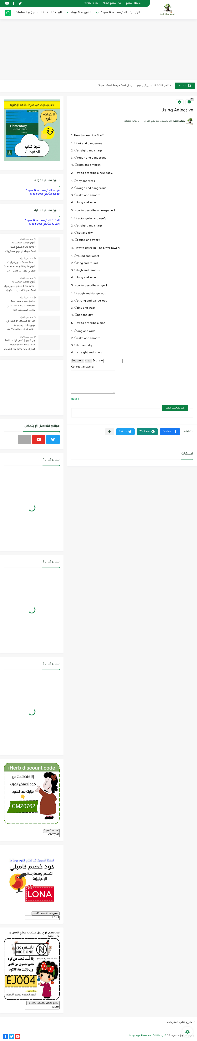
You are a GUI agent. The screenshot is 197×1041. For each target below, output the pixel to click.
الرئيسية (135, 12)
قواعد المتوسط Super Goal (43, 190)
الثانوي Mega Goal (81, 12)
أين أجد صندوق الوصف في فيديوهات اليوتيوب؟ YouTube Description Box (21, 325)
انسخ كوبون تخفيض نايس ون (43, 1003)
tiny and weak (84, 181)
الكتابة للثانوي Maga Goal (44, 224)
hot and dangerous (88, 143)
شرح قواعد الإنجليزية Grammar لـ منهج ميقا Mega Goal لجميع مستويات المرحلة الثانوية (20, 248)
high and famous (87, 270)
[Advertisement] (98, 50)
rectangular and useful (90, 219)
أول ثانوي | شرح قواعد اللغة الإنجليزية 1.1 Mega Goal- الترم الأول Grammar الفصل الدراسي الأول (20, 345)
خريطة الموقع (133, 3)
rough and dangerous (90, 158)
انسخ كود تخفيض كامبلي (45, 913)
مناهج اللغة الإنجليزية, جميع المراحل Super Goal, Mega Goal (134, 85)
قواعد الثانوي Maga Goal (45, 194)
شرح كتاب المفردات (179, 1021)
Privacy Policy (91, 3)
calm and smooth (88, 165)
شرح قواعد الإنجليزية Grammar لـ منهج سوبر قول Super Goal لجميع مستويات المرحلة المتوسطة (20, 287)
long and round (86, 263)
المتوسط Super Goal (114, 12)
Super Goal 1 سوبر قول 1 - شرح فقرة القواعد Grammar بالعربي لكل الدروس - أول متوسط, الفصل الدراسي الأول (20, 267)
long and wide (85, 202)
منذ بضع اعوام (26, 239)
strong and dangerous (90, 301)
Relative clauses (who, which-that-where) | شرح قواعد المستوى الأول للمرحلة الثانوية (21, 306)
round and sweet (87, 240)
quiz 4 (75, 399)
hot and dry (83, 233)
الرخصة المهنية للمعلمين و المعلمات (39, 12)
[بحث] (8, 13)
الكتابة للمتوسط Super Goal (42, 220)
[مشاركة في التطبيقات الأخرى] (109, 431)
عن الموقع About (112, 3)
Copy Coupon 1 (51, 830)
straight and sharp (88, 151)
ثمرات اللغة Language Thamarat (147, 1035)
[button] (170, 431)
